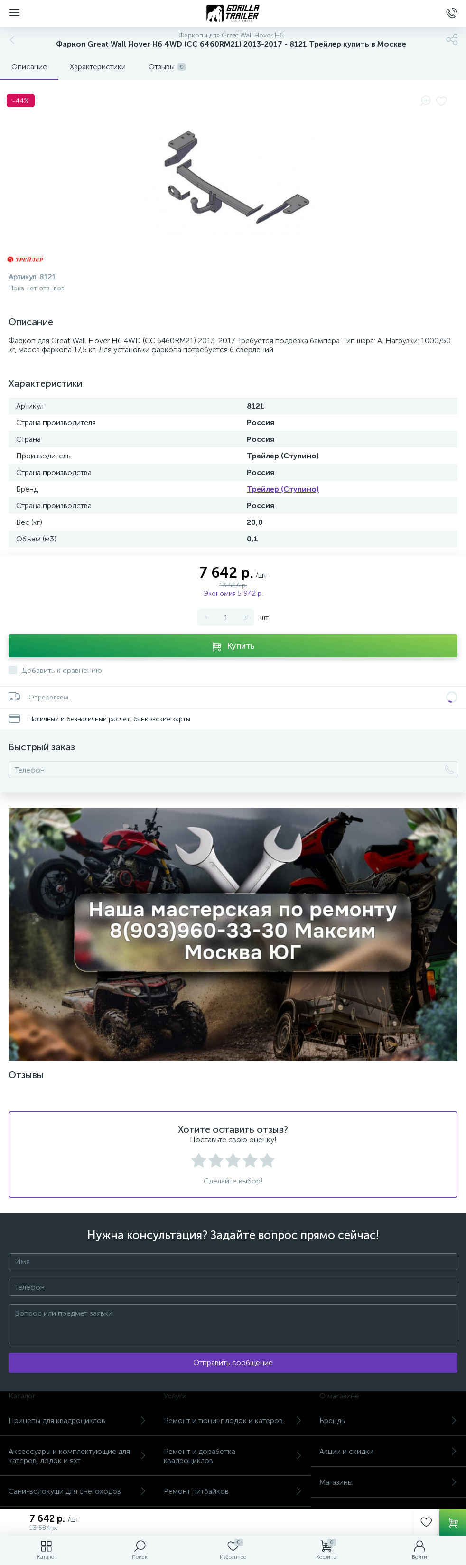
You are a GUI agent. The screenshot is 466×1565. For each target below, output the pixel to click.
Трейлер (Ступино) (283, 489)
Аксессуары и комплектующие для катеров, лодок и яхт (78, 1456)
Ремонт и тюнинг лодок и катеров (233, 1420)
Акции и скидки (388, 1451)
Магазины (388, 1482)
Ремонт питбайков (233, 1491)
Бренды (388, 1420)
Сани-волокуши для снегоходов (78, 1491)
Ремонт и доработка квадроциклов (233, 1456)
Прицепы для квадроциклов (78, 1420)
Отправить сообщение (233, 1362)
